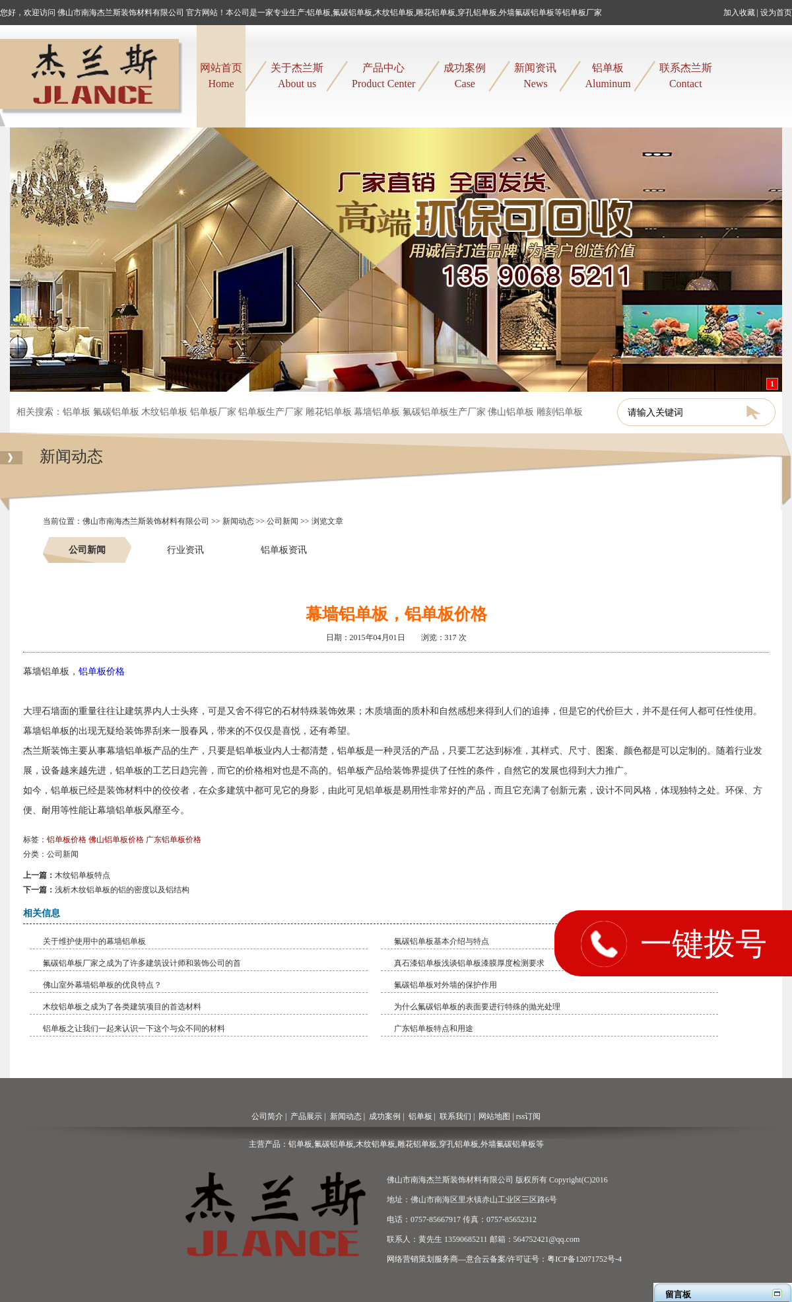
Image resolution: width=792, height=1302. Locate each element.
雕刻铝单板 (560, 412)
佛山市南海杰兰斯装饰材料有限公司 (145, 521)
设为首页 (776, 12)
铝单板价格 (102, 671)
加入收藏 (739, 12)
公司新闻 (282, 521)
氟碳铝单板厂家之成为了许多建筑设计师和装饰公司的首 (142, 963)
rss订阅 (528, 1116)
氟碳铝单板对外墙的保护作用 (445, 985)
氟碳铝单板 (116, 412)
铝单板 (76, 412)
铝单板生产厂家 (270, 412)
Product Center (383, 74)
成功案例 (385, 1116)
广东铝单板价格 (173, 839)
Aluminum (607, 74)
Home (221, 74)
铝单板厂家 (213, 412)
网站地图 (494, 1116)
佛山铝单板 (511, 412)
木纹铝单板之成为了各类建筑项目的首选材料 (122, 1006)
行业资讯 (185, 549)
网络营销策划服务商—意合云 (438, 1259)
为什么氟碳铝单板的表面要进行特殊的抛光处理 (477, 1006)
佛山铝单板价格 (116, 839)
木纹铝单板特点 (82, 875)
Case (465, 74)
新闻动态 (71, 463)
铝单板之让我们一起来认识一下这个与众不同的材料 (134, 1028)
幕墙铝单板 (377, 412)
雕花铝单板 (329, 412)
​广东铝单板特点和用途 (433, 1028)
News (535, 74)
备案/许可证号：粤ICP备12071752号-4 (556, 1259)
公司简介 (267, 1116)
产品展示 (306, 1116)
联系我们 (455, 1116)
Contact (685, 74)
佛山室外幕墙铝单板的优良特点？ (102, 985)
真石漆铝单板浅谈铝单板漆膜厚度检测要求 (469, 963)
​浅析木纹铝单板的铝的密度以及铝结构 (122, 889)
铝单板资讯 (284, 549)
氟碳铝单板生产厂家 (444, 412)
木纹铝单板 (164, 412)
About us (297, 74)
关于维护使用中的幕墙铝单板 (94, 941)
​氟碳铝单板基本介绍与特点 (441, 941)
